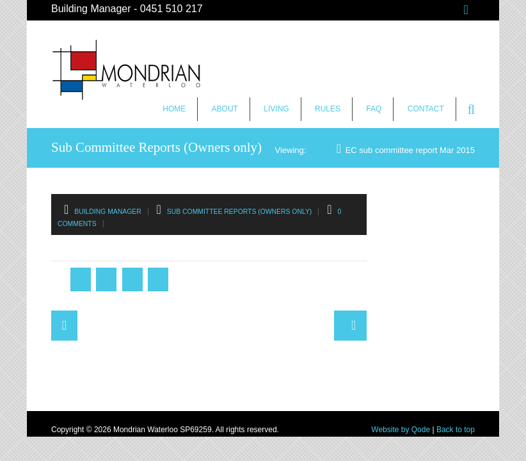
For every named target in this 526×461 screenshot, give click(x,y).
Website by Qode (400, 429)
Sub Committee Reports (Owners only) (239, 211)
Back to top (455, 429)
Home (174, 108)
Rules (327, 108)
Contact (426, 108)
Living (276, 108)
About (225, 108)
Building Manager (107, 211)
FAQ (373, 108)
